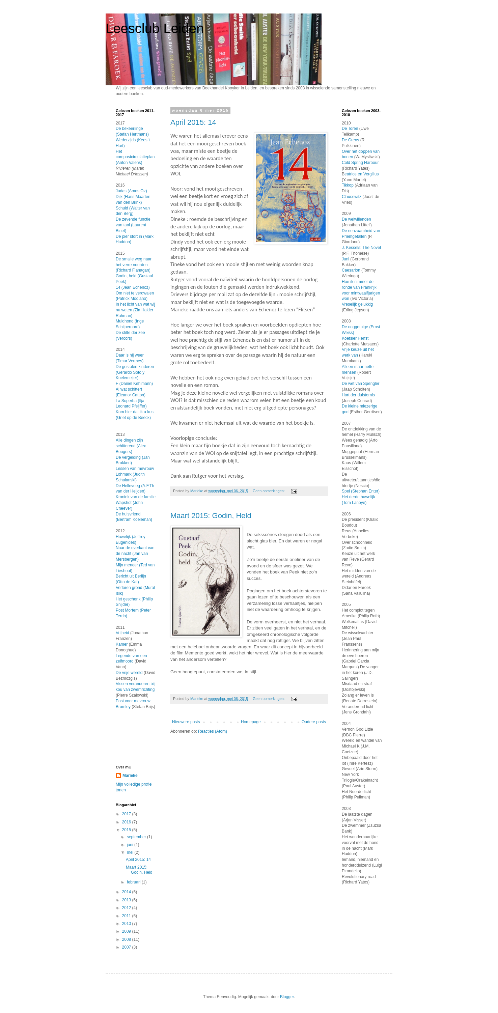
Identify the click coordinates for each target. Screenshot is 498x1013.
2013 (127, 900)
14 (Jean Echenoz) (133, 287)
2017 (127, 814)
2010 (127, 923)
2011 (127, 915)
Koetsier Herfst (355, 338)
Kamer (122, 644)
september (137, 837)
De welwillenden (356, 219)
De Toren (350, 128)
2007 (127, 947)
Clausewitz (351, 196)
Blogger (287, 996)
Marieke (130, 775)
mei (131, 852)
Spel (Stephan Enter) (361, 491)
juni (130, 844)
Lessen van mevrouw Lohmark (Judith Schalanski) (135, 474)
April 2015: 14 (193, 122)
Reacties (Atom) (212, 731)
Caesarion (351, 270)
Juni (345, 259)
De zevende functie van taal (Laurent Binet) (133, 225)
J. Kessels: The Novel (361, 247)
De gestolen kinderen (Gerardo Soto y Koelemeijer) (135, 372)
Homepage (251, 722)
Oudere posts (314, 722)
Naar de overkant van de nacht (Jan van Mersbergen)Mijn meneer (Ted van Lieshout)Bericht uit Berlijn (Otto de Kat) (135, 564)
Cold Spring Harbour (360, 162)
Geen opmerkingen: (269, 491)
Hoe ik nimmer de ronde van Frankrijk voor (359, 287)
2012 (127, 907)
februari (134, 882)
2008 (127, 939)
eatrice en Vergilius (361, 174)
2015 (127, 829)
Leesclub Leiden (155, 28)
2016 (127, 822)
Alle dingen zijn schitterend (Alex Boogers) (131, 446)
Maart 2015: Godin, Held (210, 515)
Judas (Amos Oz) (131, 191)
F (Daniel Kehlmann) (134, 383)
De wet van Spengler (360, 383)
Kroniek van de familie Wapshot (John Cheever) (136, 503)
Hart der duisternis (358, 395)
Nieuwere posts (186, 722)
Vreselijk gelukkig (357, 304)
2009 (127, 931)
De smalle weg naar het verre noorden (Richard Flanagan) (133, 265)
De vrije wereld (129, 672)
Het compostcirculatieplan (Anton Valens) (135, 157)
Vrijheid (122, 632)
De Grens (350, 140)
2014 (127, 892)
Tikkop (348, 185)
